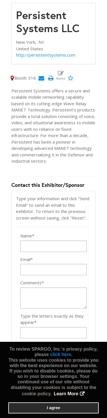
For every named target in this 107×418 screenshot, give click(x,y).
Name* (27, 236)
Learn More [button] (66, 393)
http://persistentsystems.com (45, 55)
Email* (26, 259)
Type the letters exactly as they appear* (52, 319)
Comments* (32, 282)
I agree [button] (53, 407)
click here (60, 354)
